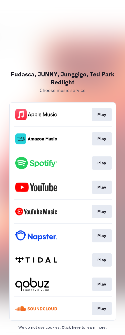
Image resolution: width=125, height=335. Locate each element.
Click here (71, 327)
